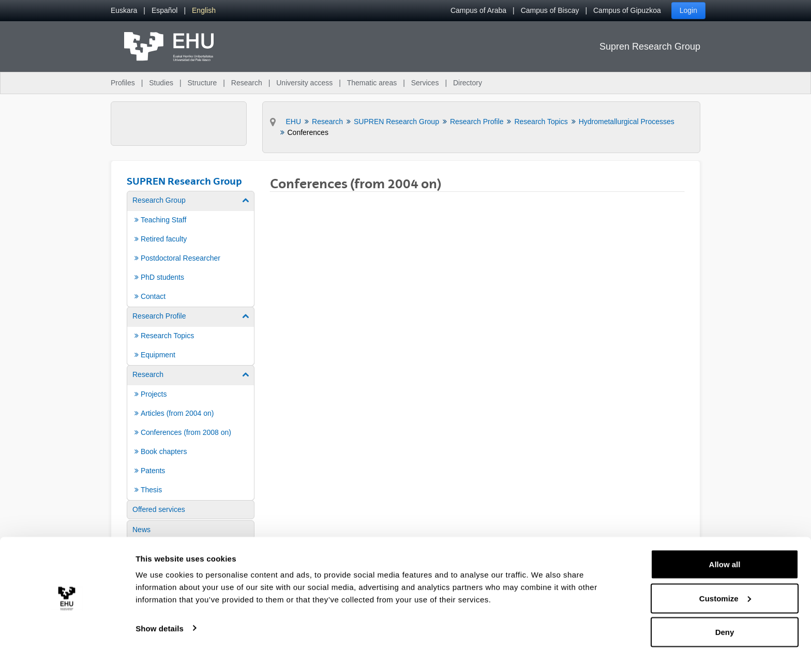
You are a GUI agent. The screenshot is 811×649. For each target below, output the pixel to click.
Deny (724, 621)
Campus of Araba (478, 10)
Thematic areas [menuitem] (372, 83)
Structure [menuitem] (202, 83)
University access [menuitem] (304, 83)
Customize (725, 587)
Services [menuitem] (425, 83)
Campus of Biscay (550, 10)
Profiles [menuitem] (123, 83)
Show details (160, 617)
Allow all (725, 553)
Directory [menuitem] (467, 83)
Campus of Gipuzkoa (627, 10)
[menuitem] (124, 10)
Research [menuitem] (246, 83)
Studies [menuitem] (161, 83)
